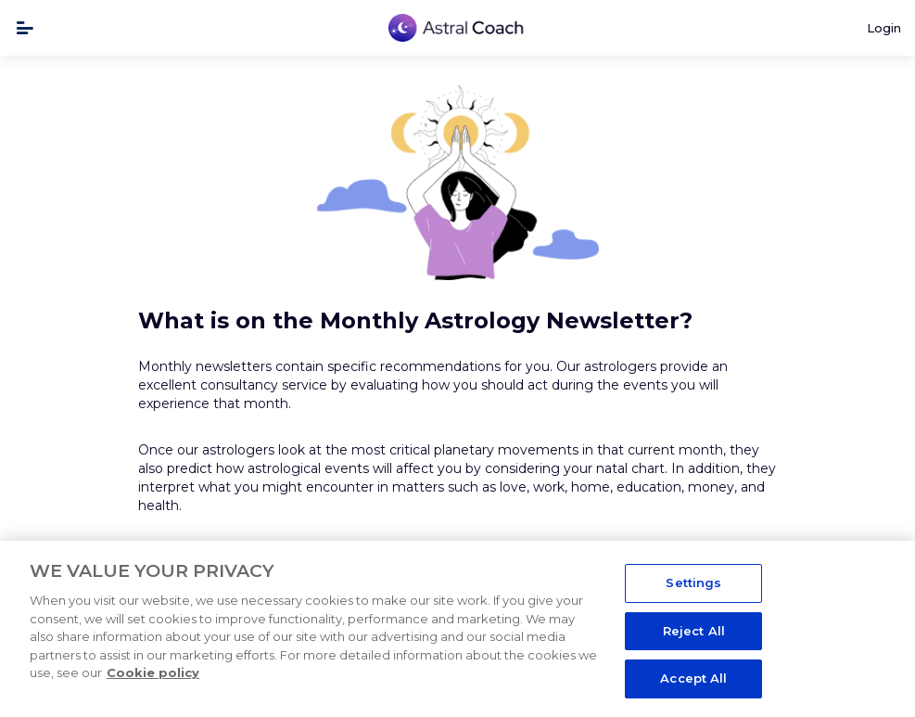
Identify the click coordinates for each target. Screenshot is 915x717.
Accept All (693, 678)
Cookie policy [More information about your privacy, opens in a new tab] (153, 672)
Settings (693, 582)
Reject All (694, 630)
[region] (457, 629)
